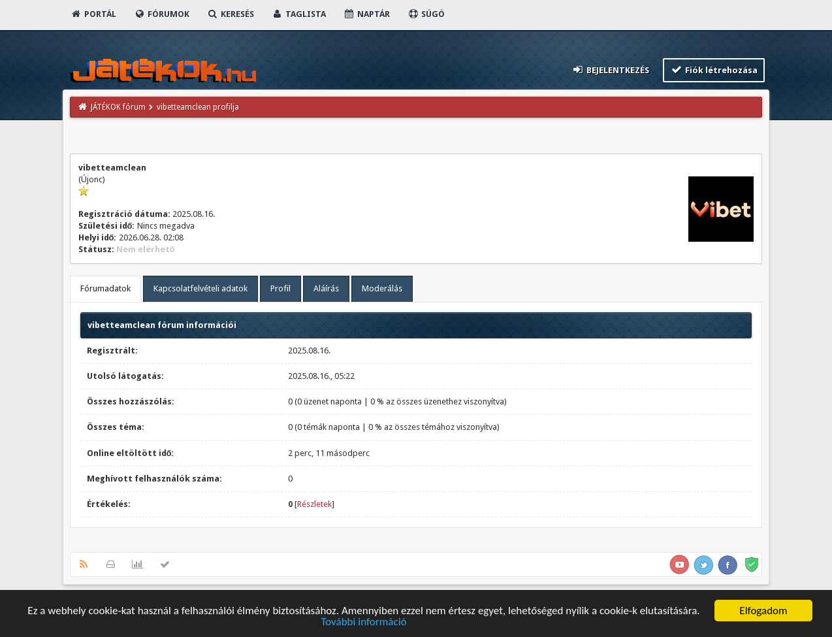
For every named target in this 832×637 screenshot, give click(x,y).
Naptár (367, 14)
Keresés (230, 14)
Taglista (299, 14)
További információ (363, 623)
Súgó (426, 14)
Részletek (314, 504)
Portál (93, 14)
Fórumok (161, 14)
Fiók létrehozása (714, 69)
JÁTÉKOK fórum (118, 107)
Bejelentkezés (610, 69)
